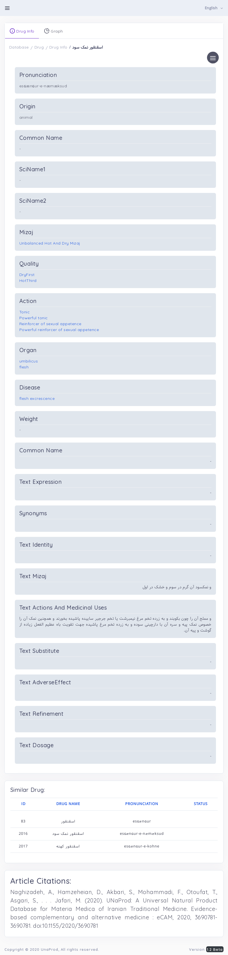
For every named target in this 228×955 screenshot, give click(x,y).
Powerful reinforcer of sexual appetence (59, 329)
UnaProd (49, 949)
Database (19, 47)
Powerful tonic (33, 317)
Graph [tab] (53, 31)
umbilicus (28, 361)
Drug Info (58, 47)
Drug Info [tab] (22, 31)
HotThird (28, 280)
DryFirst (27, 274)
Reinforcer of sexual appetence (50, 323)
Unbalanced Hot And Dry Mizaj (49, 243)
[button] (214, 8)
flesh (24, 367)
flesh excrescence (37, 398)
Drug (39, 47)
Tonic (24, 311)
